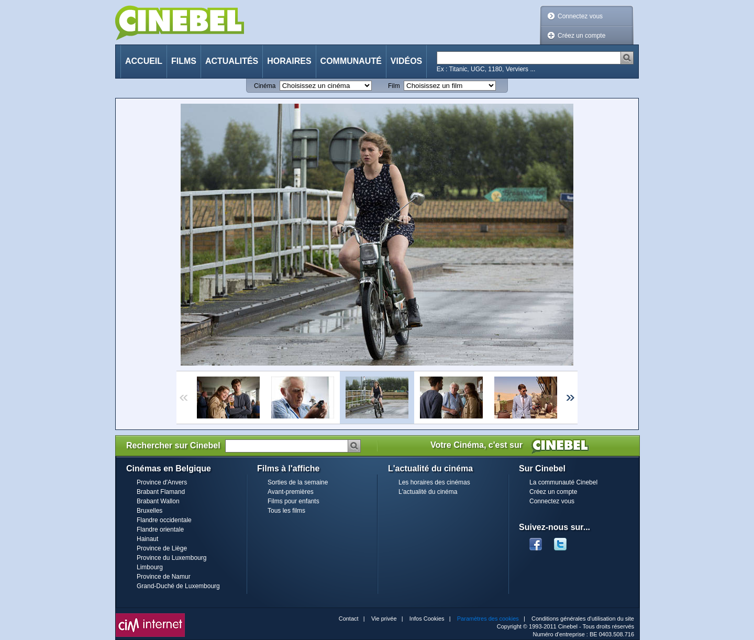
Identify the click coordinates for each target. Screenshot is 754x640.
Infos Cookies (427, 618)
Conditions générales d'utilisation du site (582, 618)
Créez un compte (581, 35)
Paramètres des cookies (488, 618)
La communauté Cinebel (563, 482)
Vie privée (384, 618)
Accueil (143, 61)
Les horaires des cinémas (434, 482)
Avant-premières (291, 491)
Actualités (231, 61)
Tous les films (286, 510)
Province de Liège (162, 548)
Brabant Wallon (158, 501)
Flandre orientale (160, 529)
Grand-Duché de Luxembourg (178, 586)
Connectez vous (580, 16)
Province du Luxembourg (171, 557)
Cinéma (264, 86)
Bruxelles (149, 510)
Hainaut (147, 539)
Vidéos (406, 61)
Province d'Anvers (162, 482)
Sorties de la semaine (298, 482)
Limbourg (150, 567)
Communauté (351, 61)
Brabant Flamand (161, 491)
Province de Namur (164, 576)
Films (183, 61)
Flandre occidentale (164, 520)
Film (394, 86)
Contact (349, 618)
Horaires (289, 61)
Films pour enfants (293, 501)
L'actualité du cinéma (427, 491)
